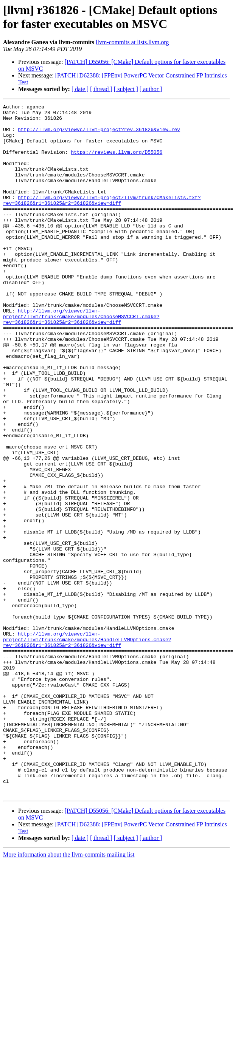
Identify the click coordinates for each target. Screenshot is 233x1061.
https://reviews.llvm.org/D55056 (116, 162)
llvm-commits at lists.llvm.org (132, 42)
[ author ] (151, 89)
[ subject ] (126, 89)
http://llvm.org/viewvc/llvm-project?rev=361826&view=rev (99, 134)
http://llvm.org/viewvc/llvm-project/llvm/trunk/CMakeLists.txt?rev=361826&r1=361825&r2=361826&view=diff (102, 220)
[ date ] (80, 89)
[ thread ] (101, 89)
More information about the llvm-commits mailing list (69, 993)
